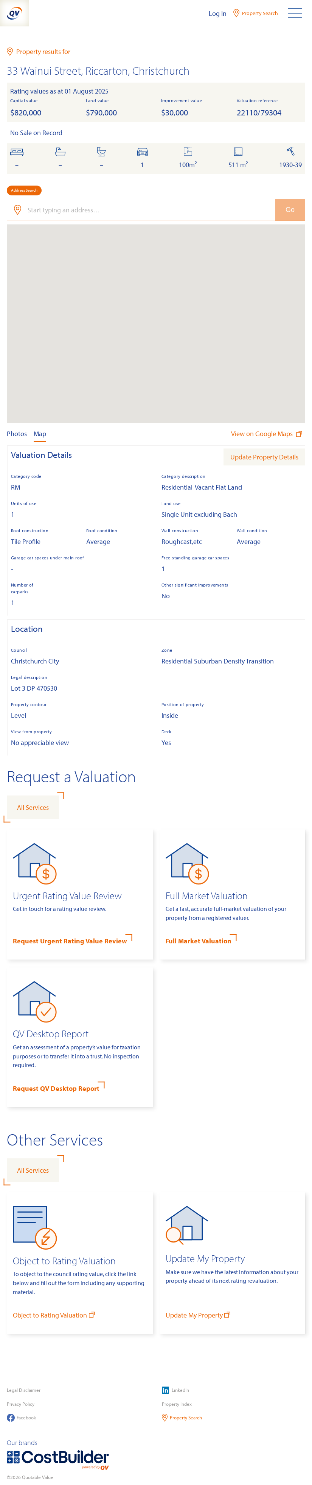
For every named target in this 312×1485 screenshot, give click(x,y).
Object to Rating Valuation (54, 1314)
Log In (218, 13)
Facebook (21, 1418)
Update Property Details (264, 457)
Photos (17, 433)
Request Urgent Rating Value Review (70, 941)
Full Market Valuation (198, 941)
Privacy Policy (20, 1404)
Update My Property (199, 1314)
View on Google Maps (267, 433)
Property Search (182, 1418)
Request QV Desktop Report (56, 1088)
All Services (33, 807)
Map (40, 433)
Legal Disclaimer (23, 1390)
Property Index (177, 1404)
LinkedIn (175, 1390)
